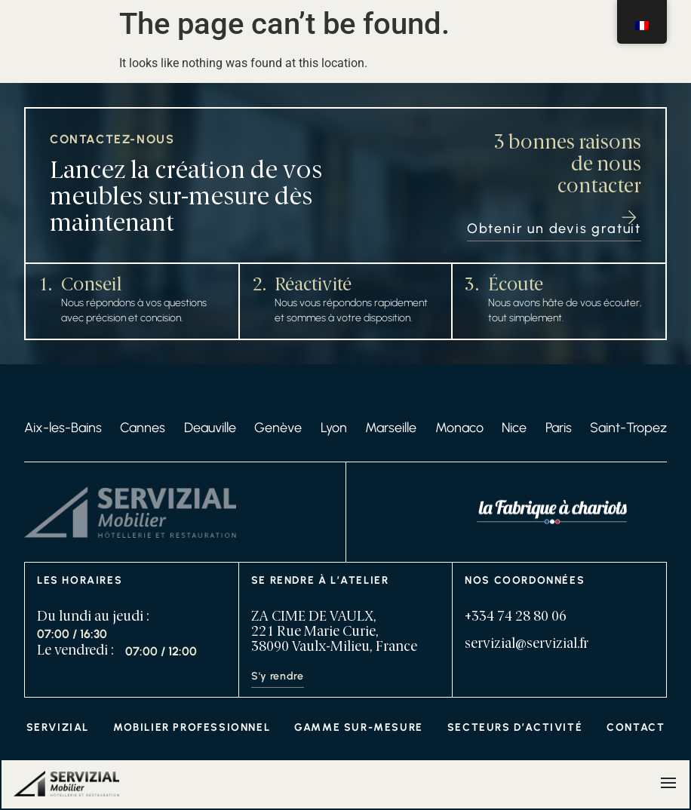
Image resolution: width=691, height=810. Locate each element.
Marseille (390, 427)
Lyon (334, 427)
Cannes (142, 427)
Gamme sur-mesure (358, 727)
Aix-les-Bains (63, 427)
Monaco (459, 427)
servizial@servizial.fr (526, 644)
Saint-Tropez (628, 427)
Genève (278, 427)
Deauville (210, 427)
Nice (514, 427)
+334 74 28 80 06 (516, 617)
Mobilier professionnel (191, 727)
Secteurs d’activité (514, 727)
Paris (558, 427)
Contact (636, 727)
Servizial (57, 727)
